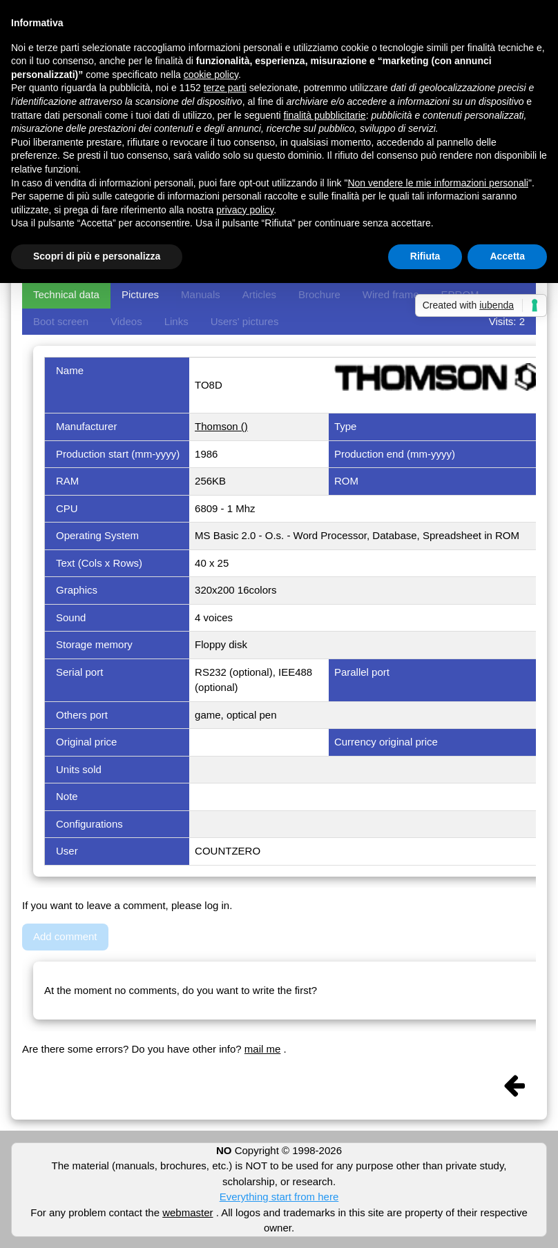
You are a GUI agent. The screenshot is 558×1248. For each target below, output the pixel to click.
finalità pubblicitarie (325, 115)
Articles (259, 294)
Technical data (66, 294)
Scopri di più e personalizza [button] (96, 256)
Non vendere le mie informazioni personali (437, 182)
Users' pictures (245, 321)
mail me (262, 1049)
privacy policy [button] (244, 209)
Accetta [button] (507, 256)
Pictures (140, 294)
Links (176, 321)
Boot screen (60, 321)
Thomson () (221, 426)
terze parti (225, 87)
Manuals (200, 294)
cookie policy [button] (211, 74)
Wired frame (391, 294)
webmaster (187, 1212)
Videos (126, 321)
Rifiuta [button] (425, 256)
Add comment (65, 936)
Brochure (319, 294)
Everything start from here (279, 1196)
